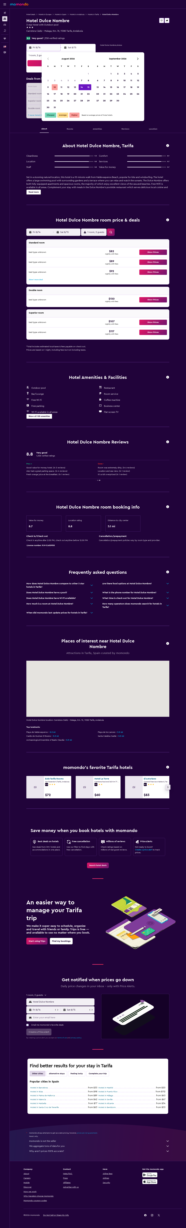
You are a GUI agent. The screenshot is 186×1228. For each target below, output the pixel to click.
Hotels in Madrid (105, 1088)
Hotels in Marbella (38, 1103)
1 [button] (88, 74)
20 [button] (75, 94)
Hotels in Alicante (106, 1103)
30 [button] (48, 107)
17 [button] (55, 94)
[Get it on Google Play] (149, 1174)
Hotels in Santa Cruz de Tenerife (44, 1107)
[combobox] (63, 1002)
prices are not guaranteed (87, 1133)
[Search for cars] (4, 24)
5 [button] (68, 80)
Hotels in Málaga (105, 1096)
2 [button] (48, 80)
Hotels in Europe (45, 14)
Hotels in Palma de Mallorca (42, 1096)
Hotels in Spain (60, 14)
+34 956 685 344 (34, 34)
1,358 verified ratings (54, 38)
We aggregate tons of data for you (99, 1146)
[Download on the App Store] (149, 1181)
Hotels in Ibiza (36, 1092)
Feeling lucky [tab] (77, 1074)
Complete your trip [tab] (98, 1074)
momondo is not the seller (99, 1141)
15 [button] (88, 87)
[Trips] (4, 38)
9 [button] (48, 87)
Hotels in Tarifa (93, 14)
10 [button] (55, 87)
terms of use (62, 1038)
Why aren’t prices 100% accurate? (99, 1151)
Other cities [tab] (37, 1074)
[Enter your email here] (63, 1018)
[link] (98, 865)
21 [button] (82, 94)
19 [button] (68, 94)
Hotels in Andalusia (77, 14)
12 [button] (68, 87)
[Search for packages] (4, 30)
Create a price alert (143, 850)
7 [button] (81, 80)
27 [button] (75, 101)
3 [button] (54, 80)
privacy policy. (76, 1038)
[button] (5, 4)
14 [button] (82, 87)
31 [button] (55, 107)
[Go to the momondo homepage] (19, 4)
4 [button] (61, 80)
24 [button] (54, 101)
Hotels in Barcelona (39, 1088)
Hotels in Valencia (38, 1100)
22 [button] (88, 94)
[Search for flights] (4, 13)
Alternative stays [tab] (57, 1074)
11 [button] (61, 87)
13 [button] (75, 87)
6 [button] (75, 80)
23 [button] (48, 101)
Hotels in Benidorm (107, 1107)
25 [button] (61, 101)
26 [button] (68, 101)
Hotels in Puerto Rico (107, 1092)
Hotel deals (30, 14)
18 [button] (61, 94)
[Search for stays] (4, 19)
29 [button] (88, 101)
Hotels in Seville (105, 1100)
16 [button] (48, 94)
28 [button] (81, 101)
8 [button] (88, 80)
